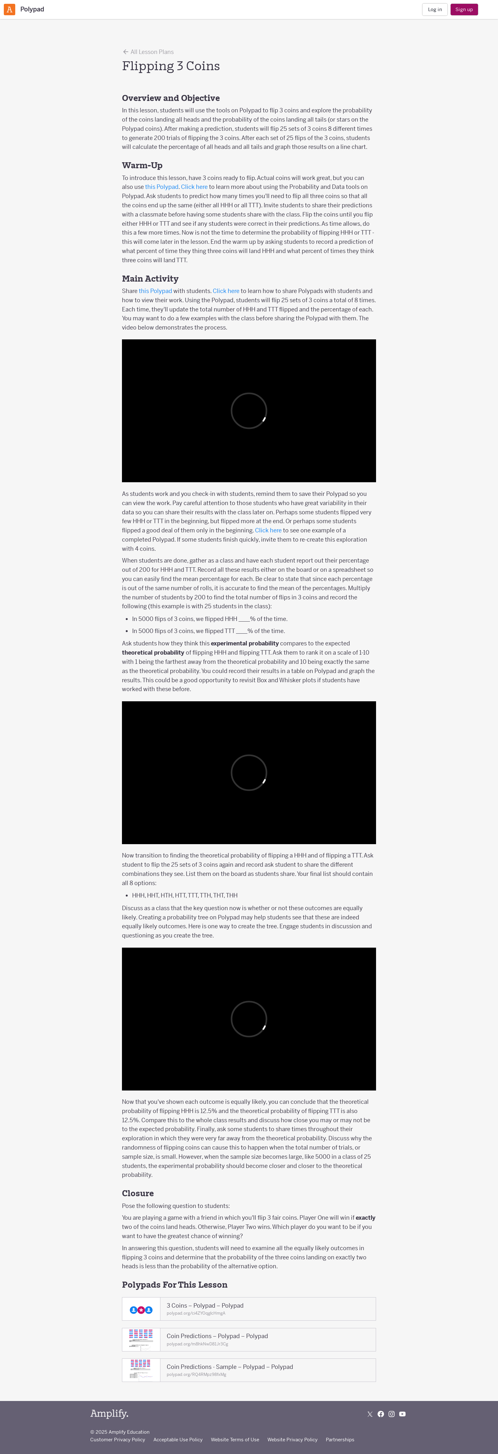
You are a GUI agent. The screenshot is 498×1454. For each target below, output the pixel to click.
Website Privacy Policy (292, 1440)
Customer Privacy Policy (117, 1440)
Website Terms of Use (235, 1440)
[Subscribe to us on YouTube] (402, 1414)
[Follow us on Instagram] (391, 1414)
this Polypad (161, 186)
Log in (435, 9)
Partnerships (340, 1440)
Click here (194, 186)
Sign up (464, 9)
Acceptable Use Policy (178, 1440)
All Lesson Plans (148, 52)
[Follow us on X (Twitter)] (370, 1414)
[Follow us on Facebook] (380, 1414)
